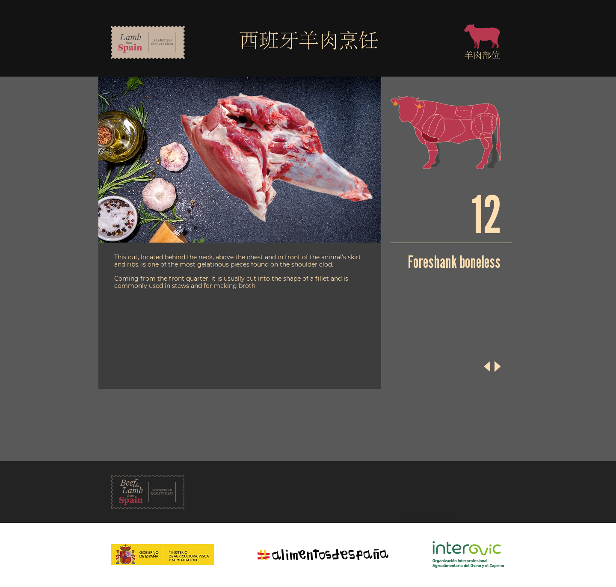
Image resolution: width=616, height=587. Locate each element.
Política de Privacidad (425, 519)
